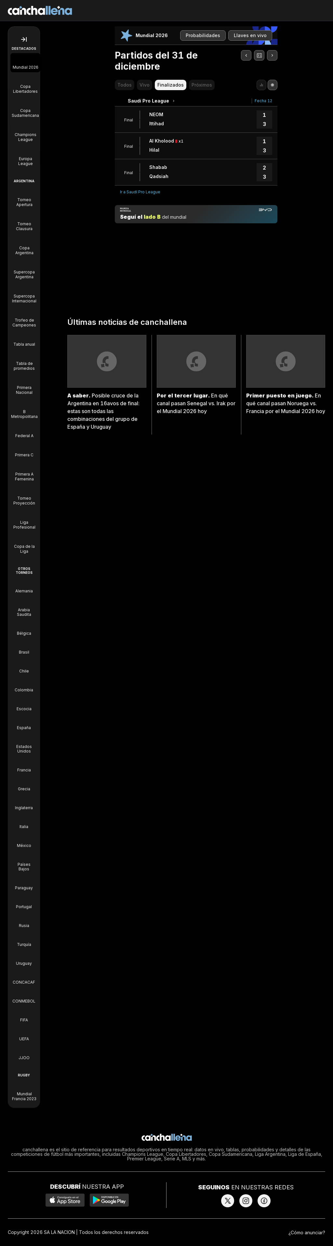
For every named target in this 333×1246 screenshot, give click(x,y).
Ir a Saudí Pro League (140, 191)
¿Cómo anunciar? (306, 1232)
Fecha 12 (263, 100)
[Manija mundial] (196, 214)
